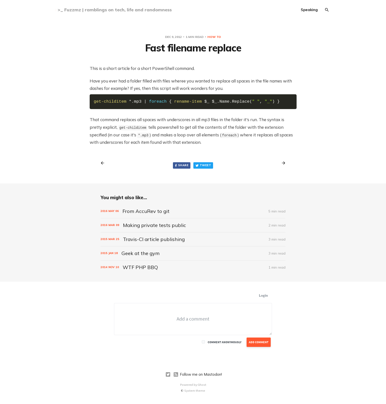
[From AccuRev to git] (193, 211)
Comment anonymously (224, 342)
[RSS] (176, 374)
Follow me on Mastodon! (201, 374)
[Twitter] (168, 374)
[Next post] (281, 163)
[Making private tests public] (193, 225)
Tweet (203, 165)
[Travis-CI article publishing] (193, 239)
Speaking (309, 9)
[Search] (327, 10)
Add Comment (259, 342)
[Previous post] (104, 163)
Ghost (202, 385)
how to (214, 37)
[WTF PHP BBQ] (193, 267)
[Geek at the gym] (193, 253)
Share (181, 165)
